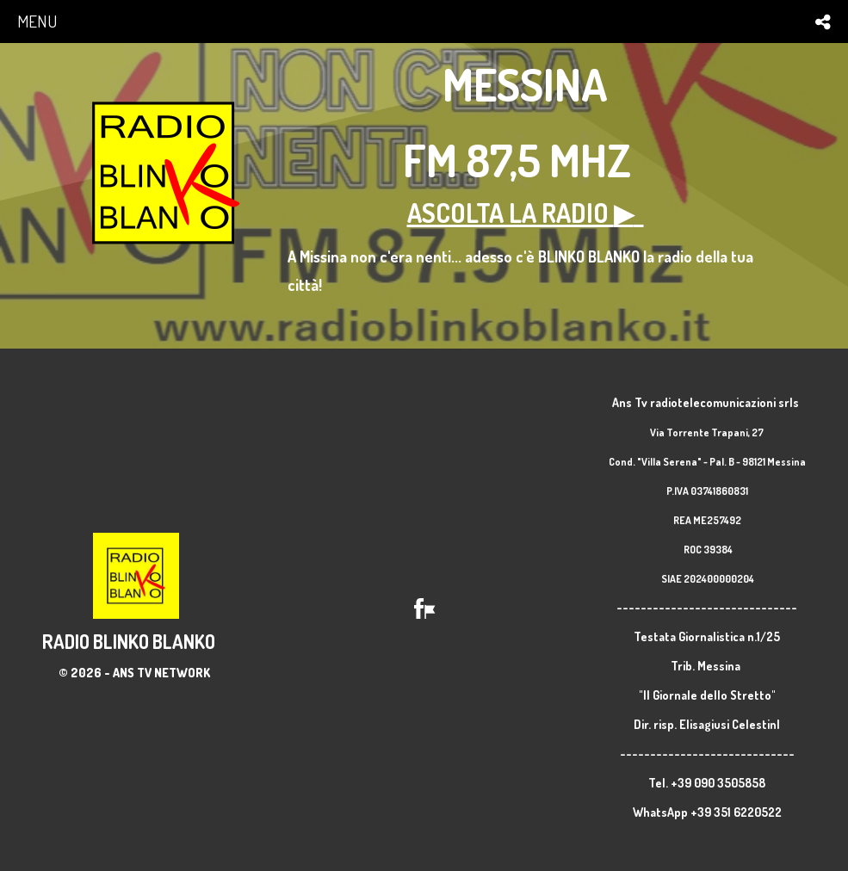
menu (37, 21)
